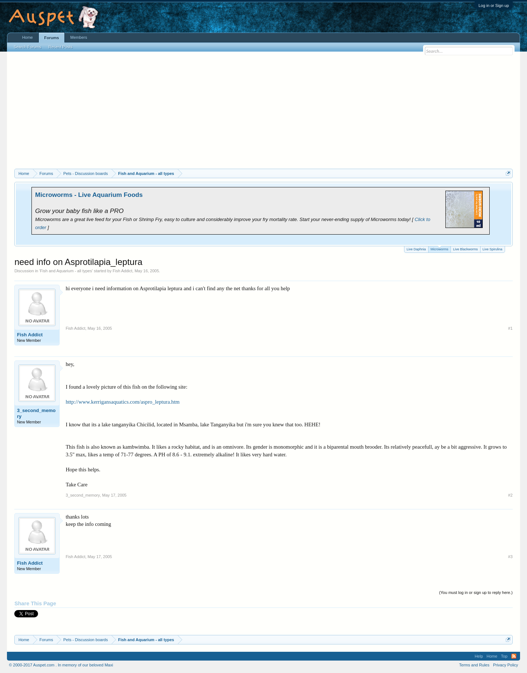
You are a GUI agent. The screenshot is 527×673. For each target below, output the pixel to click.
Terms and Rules (474, 665)
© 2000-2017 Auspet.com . (32, 665)
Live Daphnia (416, 249)
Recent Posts (60, 47)
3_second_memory (36, 413)
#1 (510, 328)
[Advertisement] (263, 114)
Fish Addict (122, 271)
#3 (510, 556)
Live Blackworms (465, 249)
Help (479, 656)
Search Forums (27, 47)
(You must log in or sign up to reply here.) (476, 592)
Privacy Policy (505, 665)
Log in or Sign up (493, 5)
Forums (51, 37)
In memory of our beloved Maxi (85, 665)
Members (78, 37)
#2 (510, 495)
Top (504, 656)
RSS (513, 656)
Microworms (440, 248)
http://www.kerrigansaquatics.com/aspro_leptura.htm (122, 402)
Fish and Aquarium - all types (66, 271)
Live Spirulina (492, 249)
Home (27, 37)
